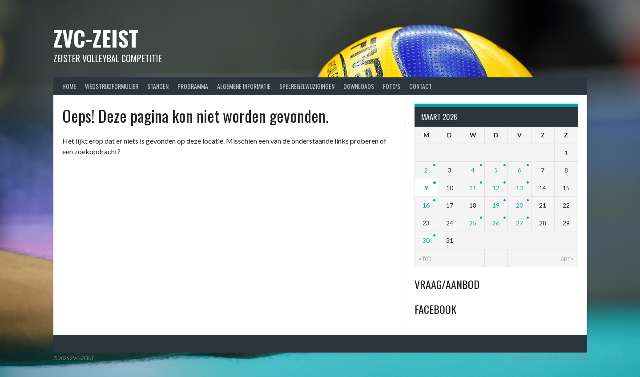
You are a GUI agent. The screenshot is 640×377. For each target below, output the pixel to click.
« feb (425, 258)
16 (426, 205)
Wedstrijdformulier (111, 86)
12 (495, 188)
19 (495, 205)
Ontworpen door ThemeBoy (549, 358)
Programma (192, 86)
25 (472, 223)
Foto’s (391, 86)
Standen (158, 86)
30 (426, 240)
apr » (567, 258)
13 (519, 188)
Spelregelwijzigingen (306, 86)
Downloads (358, 86)
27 (519, 223)
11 (472, 188)
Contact (420, 86)
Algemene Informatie (243, 86)
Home (69, 86)
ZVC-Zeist (95, 38)
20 (519, 205)
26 (495, 223)
